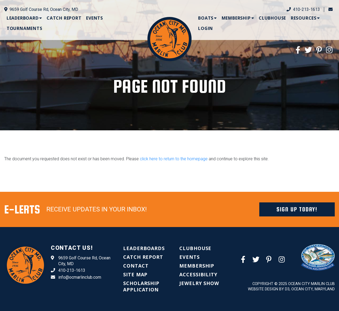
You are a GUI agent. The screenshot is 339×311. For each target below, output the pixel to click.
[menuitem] (24, 18)
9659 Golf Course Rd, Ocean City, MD (41, 9)
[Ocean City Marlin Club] (170, 38)
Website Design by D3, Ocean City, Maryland (291, 289)
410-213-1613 (303, 9)
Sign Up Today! (297, 209)
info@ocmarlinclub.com (76, 277)
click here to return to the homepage (174, 158)
